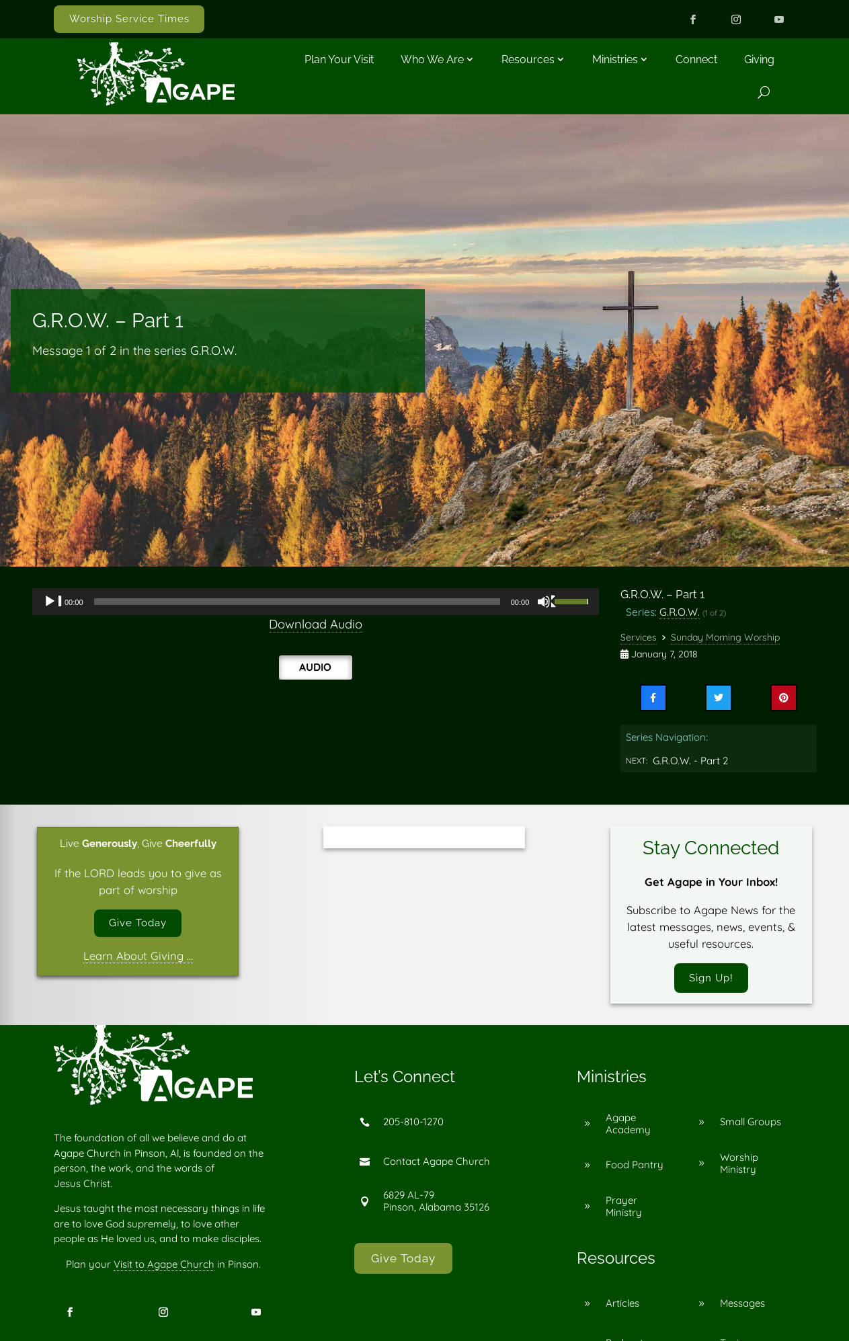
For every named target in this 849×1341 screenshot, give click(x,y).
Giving (759, 59)
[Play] (53, 601)
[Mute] (547, 601)
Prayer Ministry (624, 1209)
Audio (315, 667)
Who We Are (432, 59)
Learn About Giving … (138, 959)
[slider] (297, 601)
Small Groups (750, 1125)
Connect (696, 59)
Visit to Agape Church (164, 1268)
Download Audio (315, 624)
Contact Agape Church (436, 1165)
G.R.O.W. (679, 611)
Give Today (138, 925)
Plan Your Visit (339, 59)
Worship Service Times (129, 19)
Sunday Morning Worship (725, 637)
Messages (742, 1307)
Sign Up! (711, 979)
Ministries (615, 59)
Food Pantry (634, 1168)
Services (638, 637)
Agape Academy (628, 1126)
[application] (315, 601)
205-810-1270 (413, 1125)
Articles (622, 1307)
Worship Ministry (739, 1166)
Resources (528, 59)
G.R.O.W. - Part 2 (690, 760)
